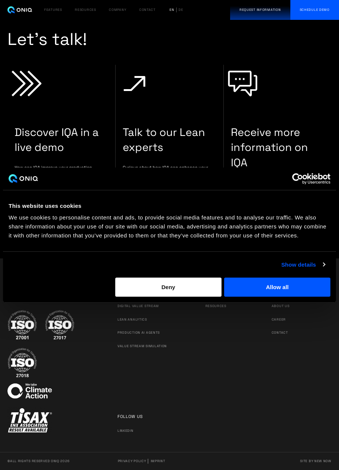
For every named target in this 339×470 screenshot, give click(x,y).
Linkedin (125, 430)
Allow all (277, 287)
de (180, 9)
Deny (168, 287)
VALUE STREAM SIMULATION (142, 346)
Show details (298, 264)
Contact (280, 332)
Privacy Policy (132, 461)
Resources (215, 306)
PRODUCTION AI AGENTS (138, 332)
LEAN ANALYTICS (132, 319)
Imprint (158, 461)
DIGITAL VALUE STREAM (138, 306)
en (172, 9)
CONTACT (147, 9)
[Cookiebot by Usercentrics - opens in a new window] (297, 178)
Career (279, 319)
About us (281, 306)
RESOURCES (85, 9)
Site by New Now (316, 461)
